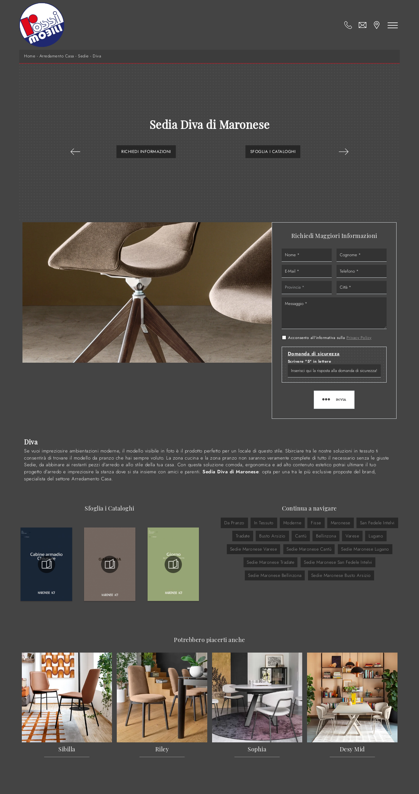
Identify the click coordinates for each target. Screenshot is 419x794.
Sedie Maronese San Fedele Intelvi (338, 562)
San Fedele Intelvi (377, 522)
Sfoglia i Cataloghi (273, 151)
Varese (352, 536)
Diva (97, 56)
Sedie (83, 56)
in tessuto (264, 522)
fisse (316, 522)
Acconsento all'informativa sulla (330, 338)
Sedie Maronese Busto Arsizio (341, 575)
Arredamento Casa (56, 56)
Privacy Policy (359, 338)
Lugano (376, 536)
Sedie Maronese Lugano (365, 549)
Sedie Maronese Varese (253, 549)
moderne (292, 522)
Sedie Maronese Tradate (270, 562)
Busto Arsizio (272, 536)
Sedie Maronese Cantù (308, 549)
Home (29, 56)
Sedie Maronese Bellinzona (275, 575)
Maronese (340, 522)
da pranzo (234, 522)
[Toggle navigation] (393, 25)
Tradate (243, 536)
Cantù (301, 536)
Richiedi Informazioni (146, 151)
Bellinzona (326, 536)
